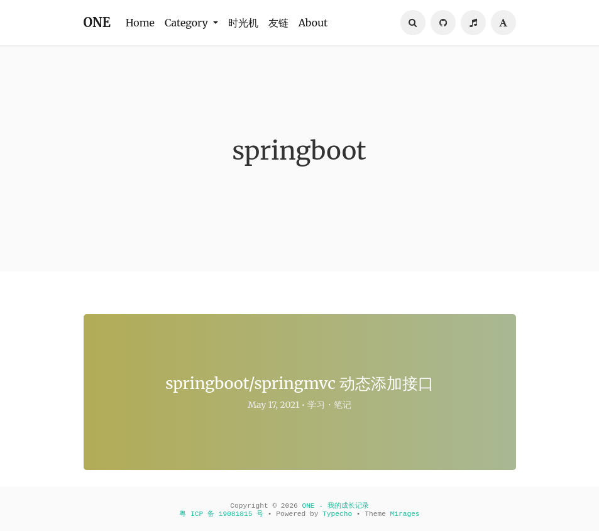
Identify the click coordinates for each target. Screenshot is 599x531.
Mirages (405, 514)
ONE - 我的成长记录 (335, 506)
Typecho (337, 514)
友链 (278, 22)
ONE (97, 22)
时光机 (243, 22)
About (313, 22)
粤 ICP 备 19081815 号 (221, 514)
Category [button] (188, 22)
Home (140, 22)
